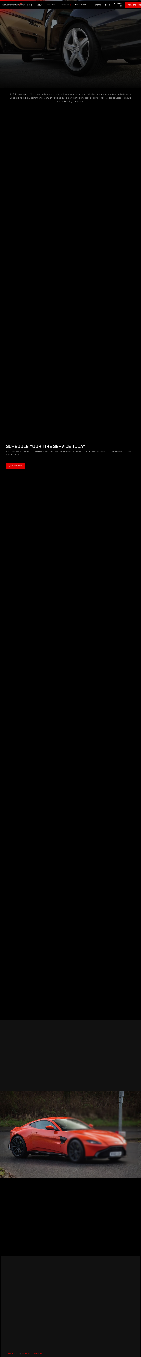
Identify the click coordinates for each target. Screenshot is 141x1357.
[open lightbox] (86, 1062)
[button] (52, 5)
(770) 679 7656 (15, 466)
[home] (13, 5)
